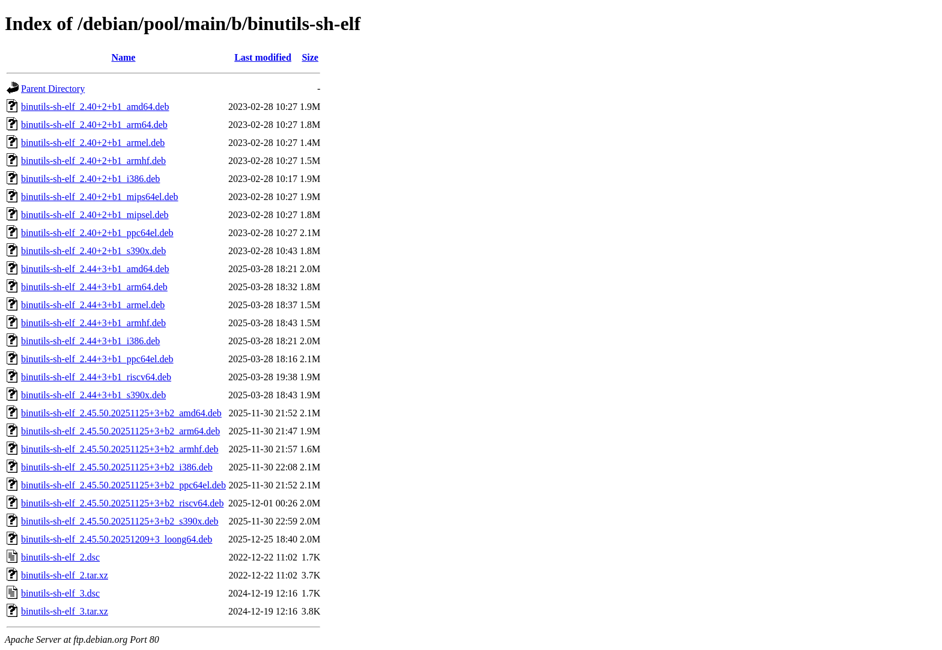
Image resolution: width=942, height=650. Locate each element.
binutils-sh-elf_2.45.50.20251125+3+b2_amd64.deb (121, 413)
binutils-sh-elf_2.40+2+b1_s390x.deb (93, 251)
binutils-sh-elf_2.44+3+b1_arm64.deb (94, 287)
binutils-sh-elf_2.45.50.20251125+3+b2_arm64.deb (120, 431)
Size (310, 57)
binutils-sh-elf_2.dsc (60, 557)
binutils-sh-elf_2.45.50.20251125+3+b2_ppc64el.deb (123, 485)
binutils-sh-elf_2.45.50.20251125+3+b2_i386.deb (117, 467)
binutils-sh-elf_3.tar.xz (64, 611)
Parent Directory (53, 89)
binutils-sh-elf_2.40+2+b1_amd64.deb (95, 107)
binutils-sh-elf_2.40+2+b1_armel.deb (93, 143)
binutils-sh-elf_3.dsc (60, 593)
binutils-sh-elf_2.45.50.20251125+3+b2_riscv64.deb (122, 503)
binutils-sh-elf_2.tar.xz (64, 575)
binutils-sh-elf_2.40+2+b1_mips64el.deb (99, 197)
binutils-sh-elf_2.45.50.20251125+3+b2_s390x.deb (120, 521)
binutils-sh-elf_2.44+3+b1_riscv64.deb (96, 377)
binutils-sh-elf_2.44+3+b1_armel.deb (93, 305)
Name (123, 57)
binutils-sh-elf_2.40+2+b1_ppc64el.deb (97, 233)
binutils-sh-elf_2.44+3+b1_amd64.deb (95, 269)
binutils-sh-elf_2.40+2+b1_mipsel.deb (95, 215)
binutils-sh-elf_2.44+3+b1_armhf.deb (93, 323)
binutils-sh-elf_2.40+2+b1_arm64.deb (94, 125)
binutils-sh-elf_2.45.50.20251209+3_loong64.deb (116, 539)
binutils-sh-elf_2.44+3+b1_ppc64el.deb (97, 359)
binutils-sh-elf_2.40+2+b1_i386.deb (90, 179)
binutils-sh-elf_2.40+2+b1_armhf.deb (93, 161)
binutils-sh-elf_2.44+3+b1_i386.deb (90, 341)
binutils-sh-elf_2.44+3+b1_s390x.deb (93, 395)
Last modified (262, 57)
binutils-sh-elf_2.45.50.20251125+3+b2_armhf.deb (120, 449)
